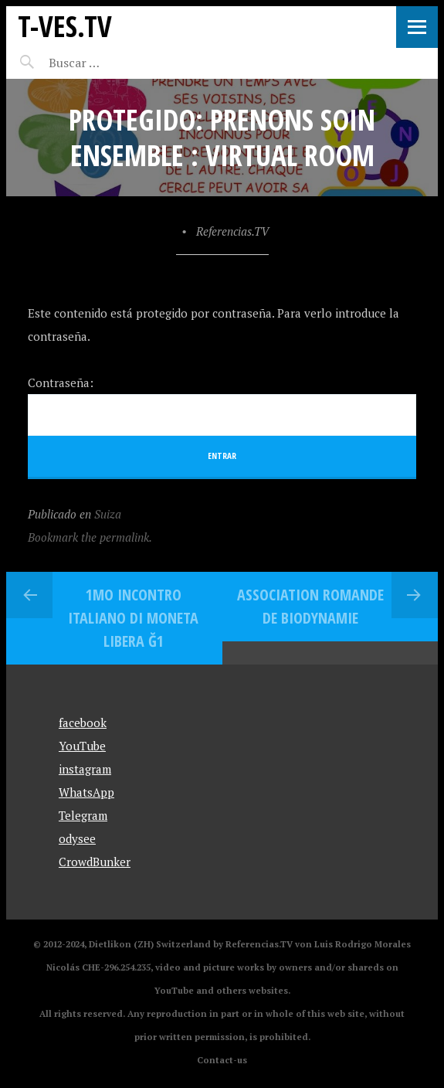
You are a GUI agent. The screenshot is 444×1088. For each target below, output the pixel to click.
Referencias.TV (232, 231)
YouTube (82, 745)
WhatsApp (86, 792)
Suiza (107, 514)
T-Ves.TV (65, 26)
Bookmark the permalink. (90, 537)
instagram (85, 769)
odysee (77, 838)
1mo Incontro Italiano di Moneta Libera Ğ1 (133, 617)
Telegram (83, 815)
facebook (83, 722)
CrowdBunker (94, 861)
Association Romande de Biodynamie (310, 606)
